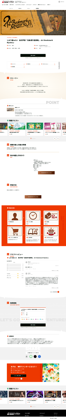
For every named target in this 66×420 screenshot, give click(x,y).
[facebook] (39, 356)
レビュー (28, 8)
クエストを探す (5, 4)
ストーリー (11, 8)
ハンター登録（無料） (18, 375)
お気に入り (55, 416)
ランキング (34, 4)
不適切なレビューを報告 (55, 270)
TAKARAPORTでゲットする (46, 172)
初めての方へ (12, 4)
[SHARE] (26, 356)
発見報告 (37, 8)
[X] (35, 356)
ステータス (55, 414)
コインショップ (28, 4)
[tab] (32, 138)
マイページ (55, 413)
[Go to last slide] (55, 138)
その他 (48, 4)
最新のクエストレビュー (42, 4)
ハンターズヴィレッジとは (19, 4)
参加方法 (19, 8)
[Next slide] (58, 138)
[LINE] (30, 356)
